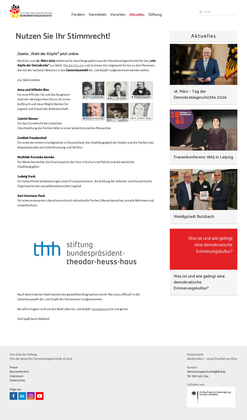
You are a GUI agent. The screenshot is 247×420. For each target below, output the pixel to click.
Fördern (78, 15)
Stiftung (155, 15)
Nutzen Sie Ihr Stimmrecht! (62, 36)
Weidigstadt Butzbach (194, 216)
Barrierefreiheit (19, 371)
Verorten (117, 15)
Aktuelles (137, 15)
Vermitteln (97, 15)
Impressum (16, 376)
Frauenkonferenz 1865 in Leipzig (203, 157)
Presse (14, 367)
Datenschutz (17, 380)
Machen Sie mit (73, 65)
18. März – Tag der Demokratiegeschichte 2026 (200, 94)
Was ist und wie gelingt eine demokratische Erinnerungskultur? (199, 282)
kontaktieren (100, 309)
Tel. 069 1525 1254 (197, 376)
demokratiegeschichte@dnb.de (206, 371)
